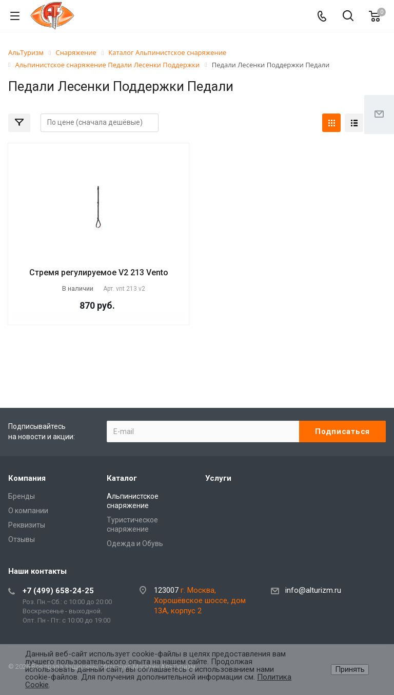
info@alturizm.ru (313, 590)
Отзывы (21, 539)
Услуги (218, 478)
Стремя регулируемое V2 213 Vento (98, 272)
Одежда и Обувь (135, 543)
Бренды (21, 496)
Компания (27, 478)
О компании (28, 510)
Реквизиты (26, 525)
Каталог (122, 478)
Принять (350, 669)
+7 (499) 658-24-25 (58, 590)
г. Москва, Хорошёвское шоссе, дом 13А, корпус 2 (200, 600)
